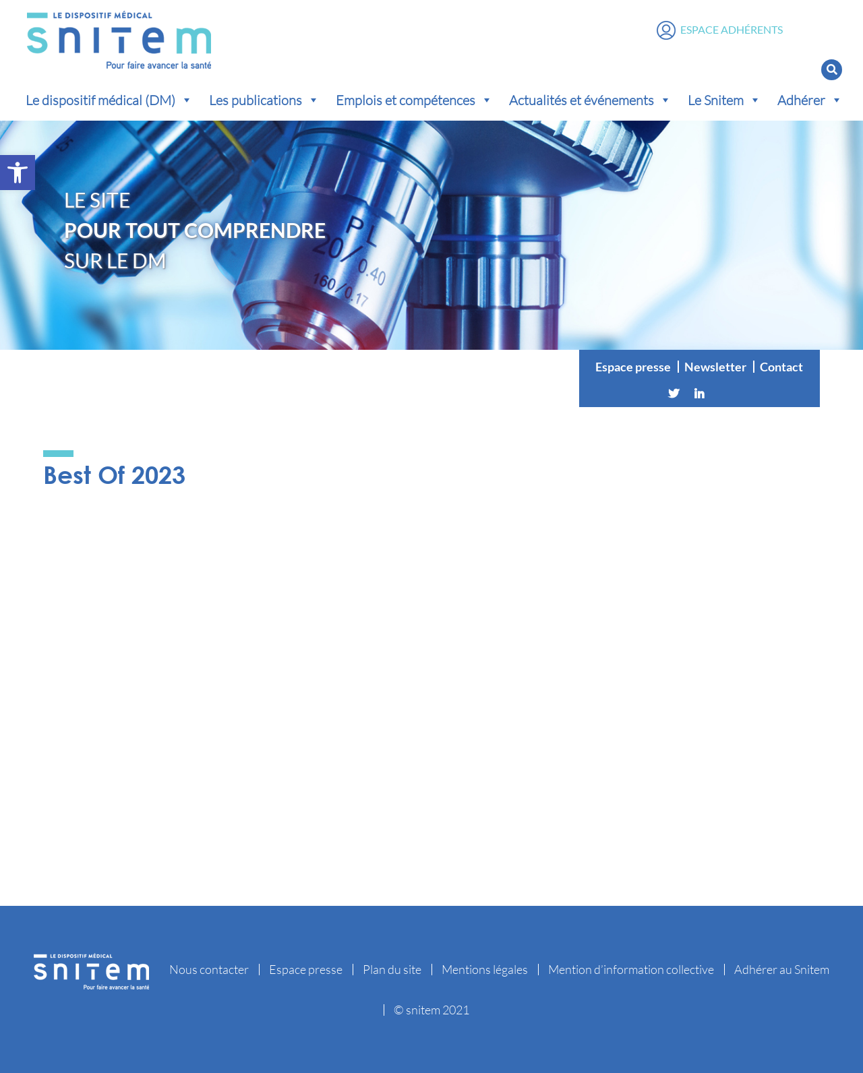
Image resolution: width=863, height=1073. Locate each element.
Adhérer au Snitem (781, 969)
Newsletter (715, 366)
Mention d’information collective (631, 969)
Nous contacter (209, 969)
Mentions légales (485, 969)
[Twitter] (673, 393)
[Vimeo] (725, 393)
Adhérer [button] (810, 100)
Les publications (264, 100)
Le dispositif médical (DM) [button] (109, 100)
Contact (781, 366)
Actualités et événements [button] (590, 100)
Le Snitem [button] (724, 100)
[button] (17, 172)
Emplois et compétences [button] (414, 100)
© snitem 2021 (431, 1009)
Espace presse (633, 366)
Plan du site (392, 969)
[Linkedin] (699, 393)
